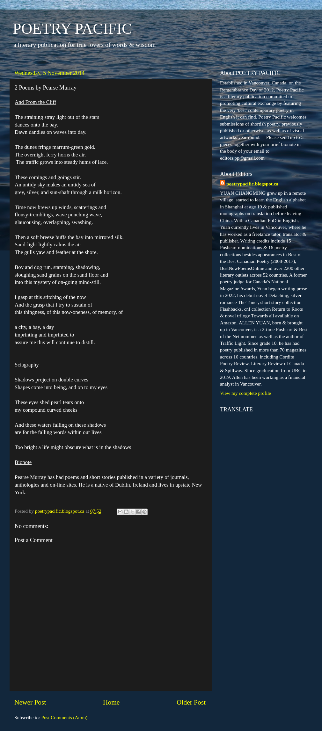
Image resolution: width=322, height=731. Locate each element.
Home (111, 702)
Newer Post (30, 702)
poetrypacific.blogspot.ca (252, 183)
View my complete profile (245, 393)
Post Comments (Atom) (64, 717)
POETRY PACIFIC (72, 28)
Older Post (191, 702)
